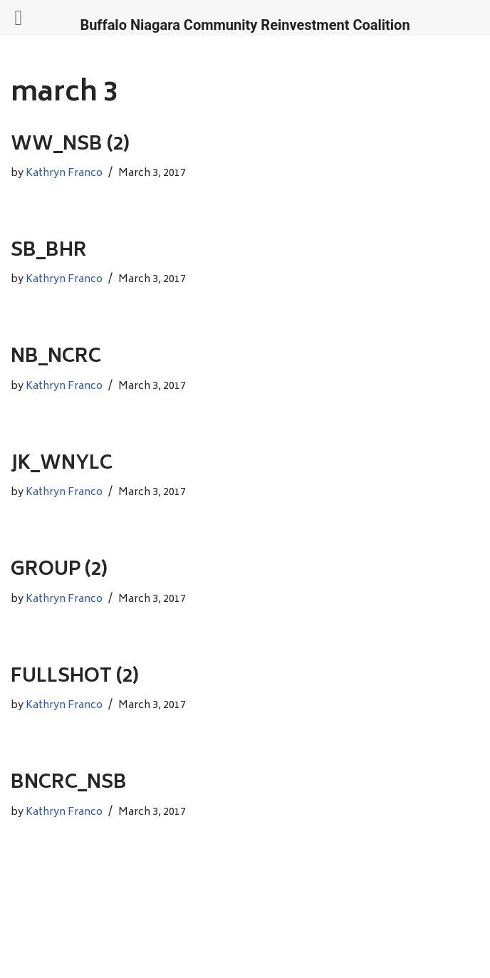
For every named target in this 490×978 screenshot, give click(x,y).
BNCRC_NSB (69, 783)
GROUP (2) (59, 570)
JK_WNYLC (62, 464)
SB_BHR (49, 251)
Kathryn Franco (64, 173)
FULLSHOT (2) (75, 677)
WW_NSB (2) (70, 145)
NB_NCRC (56, 357)
